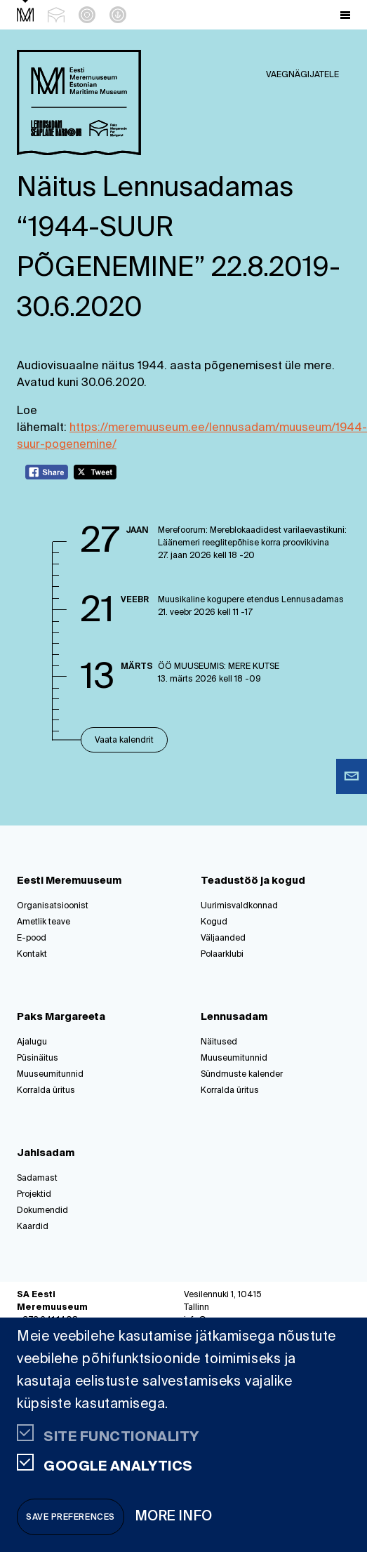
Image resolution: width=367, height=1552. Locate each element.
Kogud (214, 922)
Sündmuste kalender (242, 1074)
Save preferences (70, 1517)
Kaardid (32, 1227)
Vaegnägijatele (302, 75)
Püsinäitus (37, 1058)
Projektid (34, 1194)
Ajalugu (32, 1042)
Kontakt (32, 954)
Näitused (219, 1042)
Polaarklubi (222, 954)
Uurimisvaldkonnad (239, 906)
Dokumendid (42, 1211)
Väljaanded (223, 938)
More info (174, 1516)
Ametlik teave (43, 922)
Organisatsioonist (52, 906)
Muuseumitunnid (50, 1074)
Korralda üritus (46, 1091)
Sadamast (37, 1178)
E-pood (31, 938)
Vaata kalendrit (124, 740)
